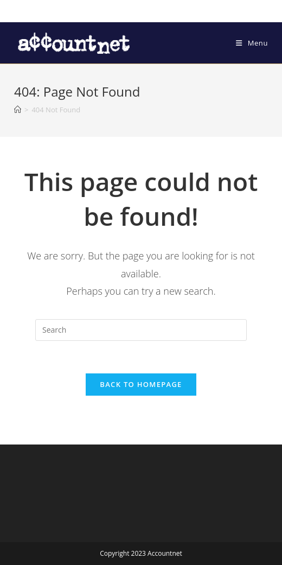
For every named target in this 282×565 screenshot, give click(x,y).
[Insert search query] (141, 330)
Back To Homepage (141, 384)
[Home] (17, 110)
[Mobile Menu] (252, 43)
